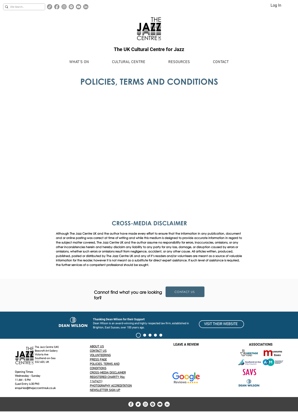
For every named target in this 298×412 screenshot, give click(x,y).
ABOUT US (97, 347)
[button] (79, 62)
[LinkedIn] (85, 6)
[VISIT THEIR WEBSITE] (221, 324)
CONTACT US (98, 351)
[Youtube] (78, 6)
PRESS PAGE (98, 360)
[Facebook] (56, 6)
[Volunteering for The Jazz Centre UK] (160, 335)
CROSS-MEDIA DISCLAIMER (108, 373)
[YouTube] (159, 404)
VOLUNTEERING (100, 355)
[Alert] (150, 335)
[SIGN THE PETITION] (138, 335)
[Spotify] (71, 6)
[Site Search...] (23, 7)
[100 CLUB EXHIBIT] (155, 335)
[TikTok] (49, 6)
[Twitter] (138, 404)
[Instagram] (64, 6)
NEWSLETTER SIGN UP (105, 390)
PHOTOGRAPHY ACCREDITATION (111, 386)
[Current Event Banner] (144, 335)
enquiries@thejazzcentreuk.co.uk (35, 388)
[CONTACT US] (185, 291)
